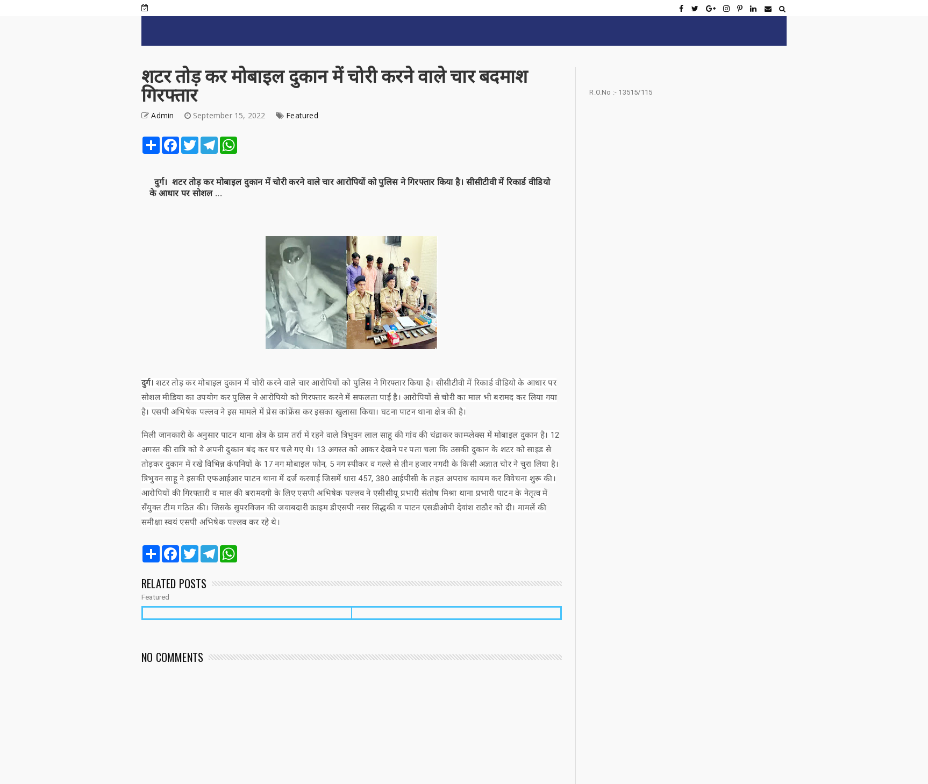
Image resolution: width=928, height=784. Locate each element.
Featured (302, 115)
